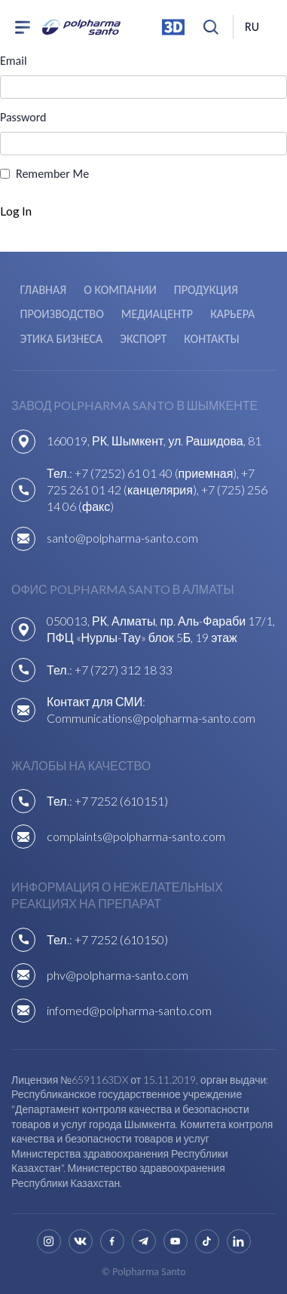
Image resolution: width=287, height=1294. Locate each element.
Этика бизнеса (61, 339)
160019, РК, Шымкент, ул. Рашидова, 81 (154, 440)
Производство (62, 314)
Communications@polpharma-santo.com (151, 718)
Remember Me (52, 174)
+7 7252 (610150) (121, 939)
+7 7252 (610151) (121, 801)
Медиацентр (157, 314)
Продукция (206, 290)
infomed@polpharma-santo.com (129, 1010)
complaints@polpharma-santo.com (136, 836)
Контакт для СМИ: (96, 701)
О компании (120, 290)
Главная (43, 290)
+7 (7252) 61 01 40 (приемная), (158, 473)
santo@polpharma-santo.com (122, 538)
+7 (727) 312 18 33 (124, 669)
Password (23, 117)
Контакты (211, 339)
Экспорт (143, 339)
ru (252, 27)
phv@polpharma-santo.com (117, 975)
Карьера (232, 314)
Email (13, 61)
